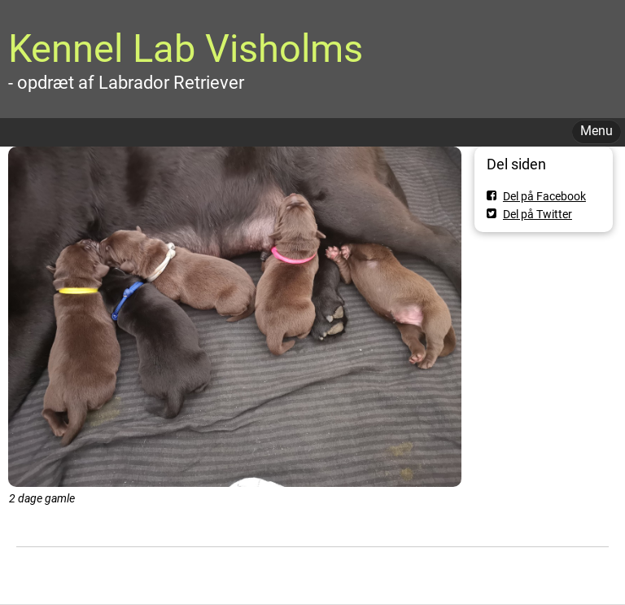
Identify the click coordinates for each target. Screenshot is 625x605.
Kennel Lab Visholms (185, 48)
